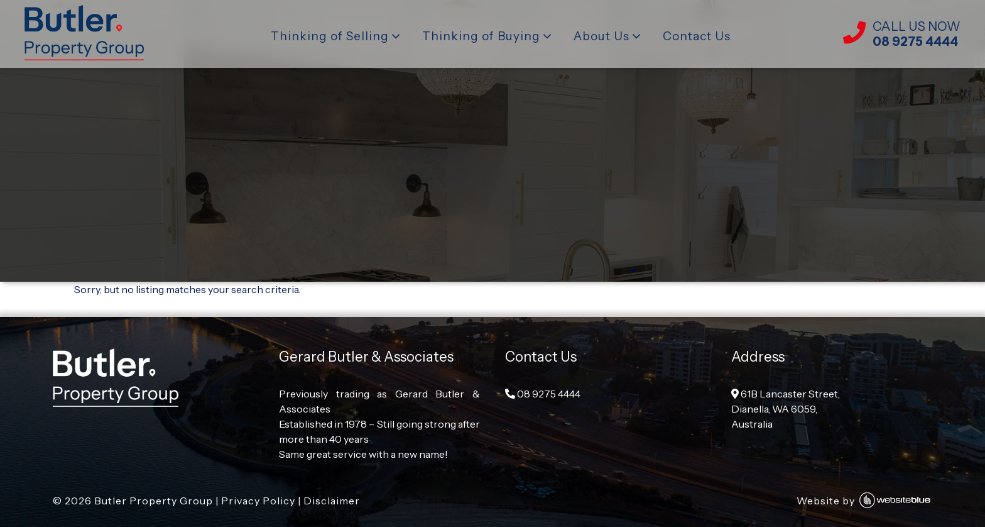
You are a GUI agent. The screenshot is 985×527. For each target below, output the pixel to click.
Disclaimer (331, 500)
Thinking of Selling (330, 36)
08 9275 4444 (542, 393)
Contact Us (697, 36)
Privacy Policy (258, 500)
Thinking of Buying (481, 36)
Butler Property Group (153, 500)
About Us (601, 36)
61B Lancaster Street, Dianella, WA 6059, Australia (785, 408)
